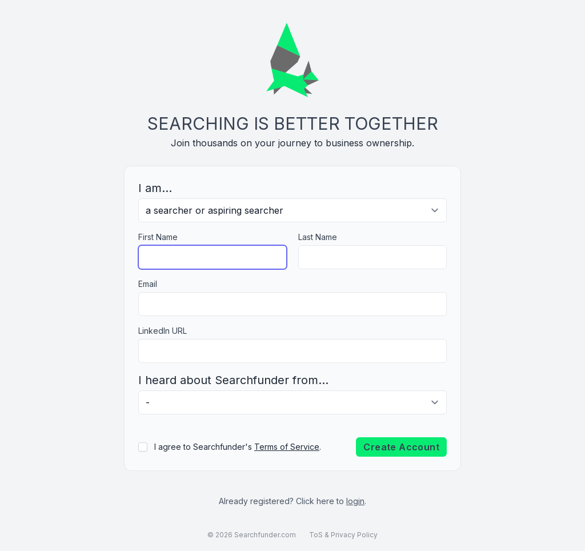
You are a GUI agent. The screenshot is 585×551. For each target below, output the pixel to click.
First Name (158, 237)
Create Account (401, 447)
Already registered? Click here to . (292, 501)
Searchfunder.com (265, 534)
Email (147, 284)
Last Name (317, 237)
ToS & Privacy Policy (343, 534)
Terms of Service (286, 447)
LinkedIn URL (162, 331)
